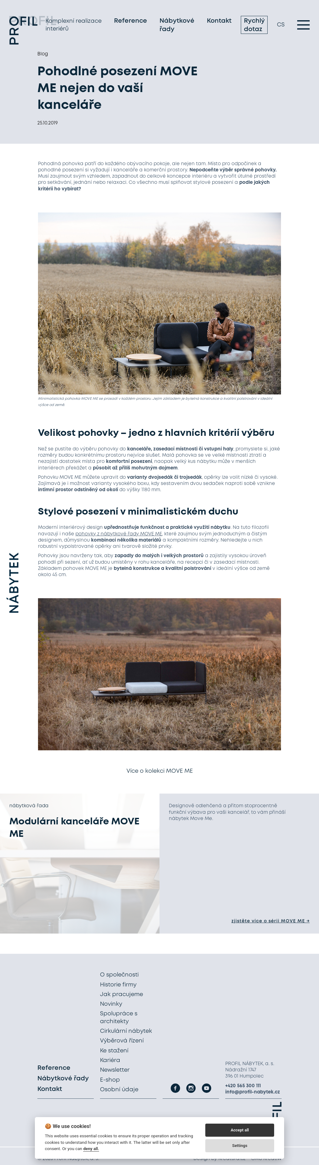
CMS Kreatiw (266, 1159)
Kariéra (110, 1060)
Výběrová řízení (122, 1040)
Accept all (240, 1130)
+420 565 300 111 (243, 1086)
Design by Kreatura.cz (219, 1159)
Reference (130, 23)
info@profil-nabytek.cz (252, 1092)
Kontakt (219, 23)
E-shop (110, 1080)
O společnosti (119, 974)
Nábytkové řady (177, 27)
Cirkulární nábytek (126, 1031)
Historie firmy (118, 984)
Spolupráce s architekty (118, 1017)
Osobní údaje (119, 1089)
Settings (239, 1145)
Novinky (111, 1004)
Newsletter (115, 1070)
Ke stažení (114, 1050)
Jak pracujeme (121, 994)
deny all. (91, 1148)
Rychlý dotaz (254, 27)
